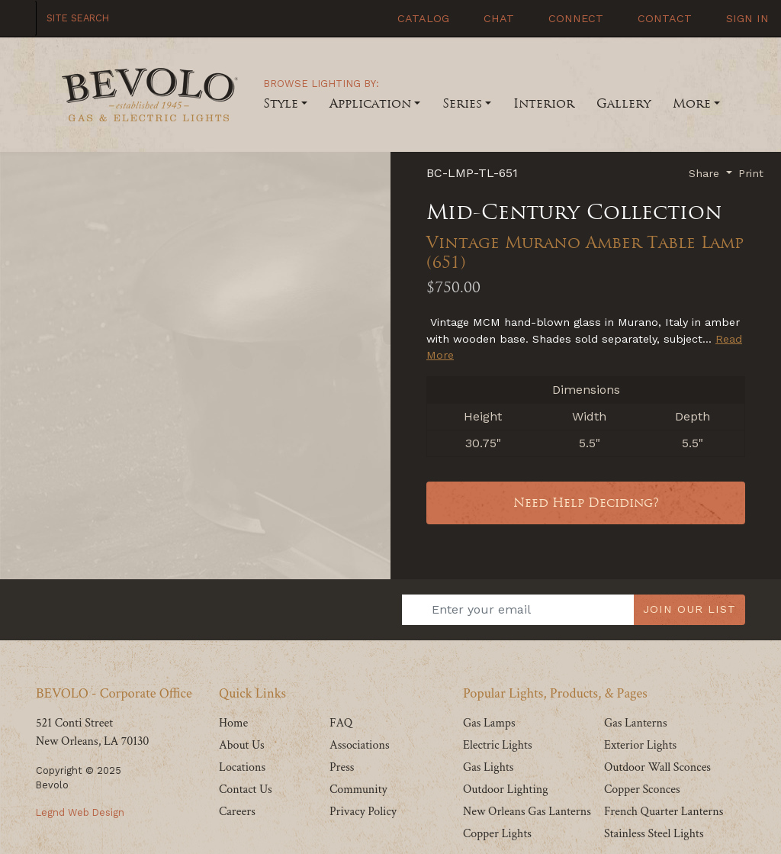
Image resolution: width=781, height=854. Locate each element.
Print (750, 173)
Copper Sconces (642, 789)
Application (370, 103)
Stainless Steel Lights (654, 834)
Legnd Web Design (80, 812)
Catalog (421, 18)
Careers (237, 812)
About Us (242, 745)
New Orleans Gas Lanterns (527, 812)
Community (358, 789)
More (692, 103)
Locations (242, 767)
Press (341, 767)
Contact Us (245, 789)
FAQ (340, 723)
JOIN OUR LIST (689, 609)
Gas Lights (488, 767)
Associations (359, 745)
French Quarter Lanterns (663, 812)
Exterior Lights (640, 745)
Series (462, 103)
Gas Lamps (489, 723)
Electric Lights (497, 745)
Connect (574, 18)
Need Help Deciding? (586, 503)
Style (280, 103)
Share (706, 173)
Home (233, 723)
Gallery (623, 103)
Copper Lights (497, 834)
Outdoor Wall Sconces (657, 767)
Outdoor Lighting (505, 789)
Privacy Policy (363, 812)
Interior (543, 103)
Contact (663, 18)
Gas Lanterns (635, 723)
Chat (497, 18)
